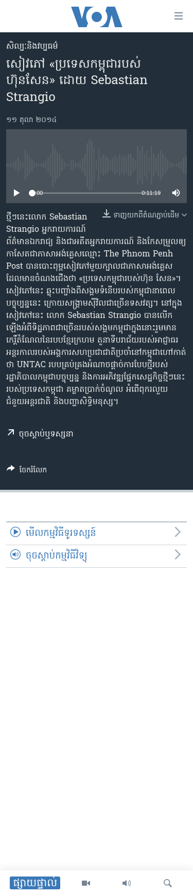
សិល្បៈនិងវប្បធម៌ (32, 47)
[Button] (27, 472)
